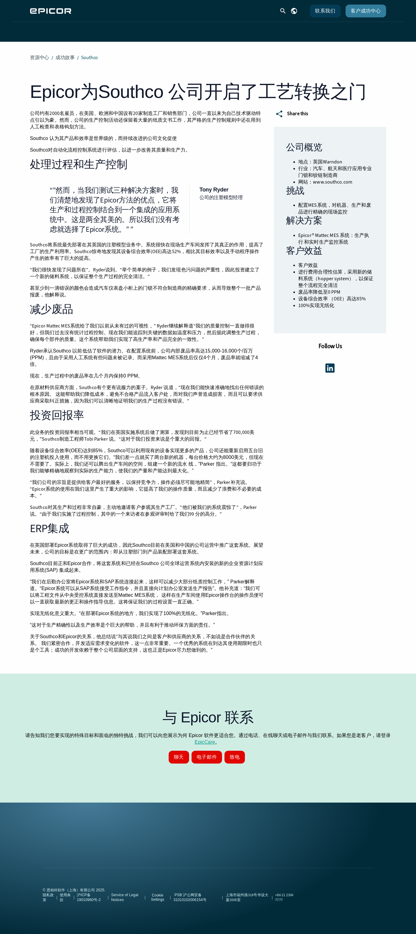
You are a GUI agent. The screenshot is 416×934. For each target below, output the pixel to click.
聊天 (179, 752)
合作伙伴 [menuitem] (244, 29)
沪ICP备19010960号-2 (89, 892)
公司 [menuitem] (277, 29)
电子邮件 (207, 752)
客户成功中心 (366, 10)
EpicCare (205, 737)
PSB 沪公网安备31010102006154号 (189, 892)
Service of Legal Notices (124, 892)
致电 (235, 752)
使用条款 (65, 892)
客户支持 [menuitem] (181, 29)
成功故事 (65, 52)
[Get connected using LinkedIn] (330, 363)
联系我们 (325, 10)
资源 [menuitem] (213, 29)
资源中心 (39, 52)
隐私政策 (48, 892)
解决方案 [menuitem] (144, 29)
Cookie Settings (157, 892)
